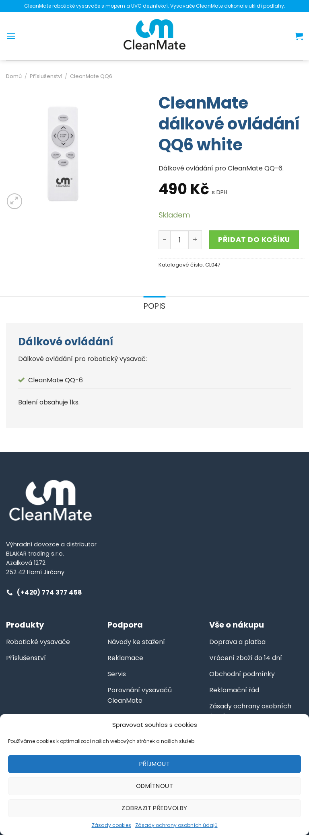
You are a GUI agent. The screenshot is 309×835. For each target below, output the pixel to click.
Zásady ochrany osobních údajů (176, 825)
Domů (14, 76)
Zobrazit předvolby (154, 808)
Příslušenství (46, 76)
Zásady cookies (111, 825)
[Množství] (179, 239)
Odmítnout (154, 786)
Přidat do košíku (254, 239)
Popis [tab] (155, 306)
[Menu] (11, 36)
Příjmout (154, 763)
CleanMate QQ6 (91, 76)
